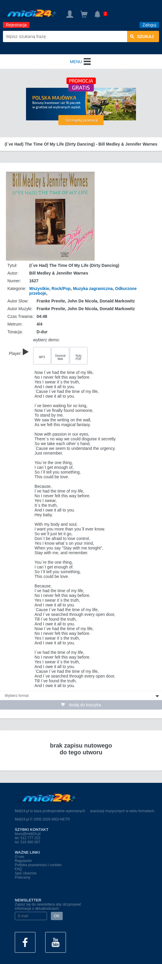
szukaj (142, 36)
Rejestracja (16, 25)
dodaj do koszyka (81, 704)
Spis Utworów (25, 873)
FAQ (18, 869)
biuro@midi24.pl (28, 834)
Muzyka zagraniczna (93, 288)
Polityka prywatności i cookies (38, 865)
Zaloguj (149, 25)
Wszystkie (39, 288)
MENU (81, 61)
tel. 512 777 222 (27, 838)
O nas (19, 857)
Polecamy (22, 877)
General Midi (60, 357)
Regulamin (23, 861)
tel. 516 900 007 (27, 842)
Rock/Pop (61, 288)
